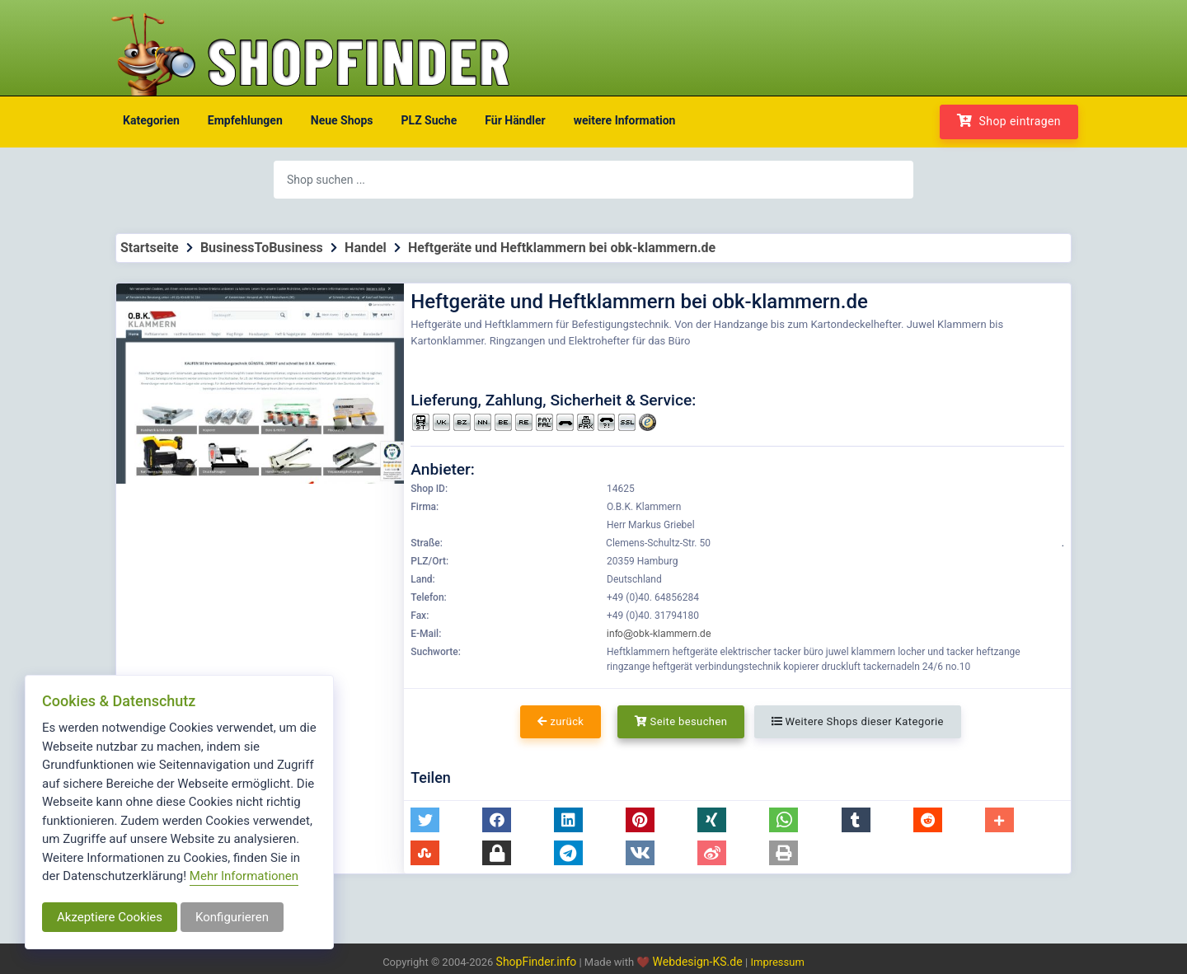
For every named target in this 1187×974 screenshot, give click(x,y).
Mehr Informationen (244, 876)
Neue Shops (342, 120)
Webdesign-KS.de (699, 961)
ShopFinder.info (536, 961)
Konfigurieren (232, 917)
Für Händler (515, 120)
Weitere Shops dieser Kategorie (858, 721)
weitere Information (625, 120)
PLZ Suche (429, 120)
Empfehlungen (245, 120)
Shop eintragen (1009, 121)
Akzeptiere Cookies (109, 917)
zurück (560, 721)
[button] (425, 820)
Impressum (777, 962)
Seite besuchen (681, 721)
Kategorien (151, 120)
